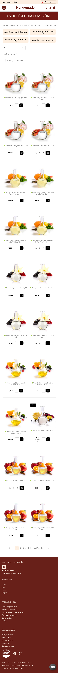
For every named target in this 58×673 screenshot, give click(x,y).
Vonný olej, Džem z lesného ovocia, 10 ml (15, 384)
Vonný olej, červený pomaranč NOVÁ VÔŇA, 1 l (15, 193)
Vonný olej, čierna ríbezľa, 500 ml (42, 336)
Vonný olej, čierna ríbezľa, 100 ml (15, 336)
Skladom (20, 60)
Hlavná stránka (9, 25)
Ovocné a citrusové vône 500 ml (15, 40)
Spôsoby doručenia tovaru (10, 609)
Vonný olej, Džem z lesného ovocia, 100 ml (42, 384)
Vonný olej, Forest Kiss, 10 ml (42, 431)
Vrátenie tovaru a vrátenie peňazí (13, 612)
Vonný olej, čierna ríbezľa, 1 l (16, 288)
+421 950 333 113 (8, 570)
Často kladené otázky (9, 615)
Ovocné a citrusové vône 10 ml (15, 32)
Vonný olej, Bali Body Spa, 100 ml (42, 98)
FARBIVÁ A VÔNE (23, 25)
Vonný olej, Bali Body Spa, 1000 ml (16, 146)
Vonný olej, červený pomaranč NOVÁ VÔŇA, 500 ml (42, 241)
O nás (4, 584)
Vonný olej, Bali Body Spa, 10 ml (16, 98)
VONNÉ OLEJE (35, 25)
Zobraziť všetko (36, 548)
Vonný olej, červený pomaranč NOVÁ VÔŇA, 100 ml (15, 241)
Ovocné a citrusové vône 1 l (42, 40)
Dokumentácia (7, 618)
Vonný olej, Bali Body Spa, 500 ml (42, 146)
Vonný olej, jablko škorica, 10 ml (42, 480)
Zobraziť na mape (8, 646)
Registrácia (5, 593)
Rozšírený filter (11, 54)
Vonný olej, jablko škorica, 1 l (16, 480)
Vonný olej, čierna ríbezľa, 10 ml (42, 288)
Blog (3, 587)
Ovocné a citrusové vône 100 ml (42, 32)
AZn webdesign (28, 665)
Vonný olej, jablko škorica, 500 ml (42, 528)
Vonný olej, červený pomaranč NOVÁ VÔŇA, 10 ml (42, 193)
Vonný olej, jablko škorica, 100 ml (15, 528)
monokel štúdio (17, 668)
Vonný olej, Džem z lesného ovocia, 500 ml (15, 432)
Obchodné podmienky (9, 607)
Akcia (9, 60)
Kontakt (4, 590)
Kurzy (4, 621)
